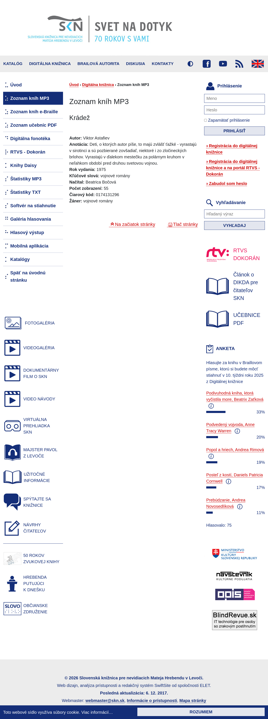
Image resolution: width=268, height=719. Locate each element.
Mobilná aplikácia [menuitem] (29, 246)
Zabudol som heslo (228, 183)
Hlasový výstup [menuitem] (27, 232)
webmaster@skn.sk (104, 700)
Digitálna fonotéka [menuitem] (30, 138)
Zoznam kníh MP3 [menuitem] (29, 98)
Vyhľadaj (234, 225)
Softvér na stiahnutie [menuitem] (33, 205)
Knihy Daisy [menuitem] (23, 165)
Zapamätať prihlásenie (227, 120)
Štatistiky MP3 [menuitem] (25, 178)
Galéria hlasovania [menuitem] (30, 219)
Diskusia (135, 63)
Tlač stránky (185, 224)
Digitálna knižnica (50, 63)
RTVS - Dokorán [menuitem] (27, 152)
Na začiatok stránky (135, 224)
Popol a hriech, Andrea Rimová (235, 449)
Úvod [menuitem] (16, 84)
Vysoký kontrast (190, 64)
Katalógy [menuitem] (20, 259)
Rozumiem (201, 712)
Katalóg (12, 63)
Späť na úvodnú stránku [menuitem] (27, 276)
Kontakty (163, 63)
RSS (239, 64)
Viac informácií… (97, 712)
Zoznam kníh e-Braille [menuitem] (34, 111)
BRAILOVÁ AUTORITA (98, 63)
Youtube (223, 64)
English (257, 64)
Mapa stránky (192, 700)
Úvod (74, 85)
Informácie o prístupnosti (152, 700)
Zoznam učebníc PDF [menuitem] (33, 125)
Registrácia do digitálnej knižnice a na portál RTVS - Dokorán (233, 167)
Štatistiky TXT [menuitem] (25, 192)
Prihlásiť (234, 131)
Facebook (206, 64)
